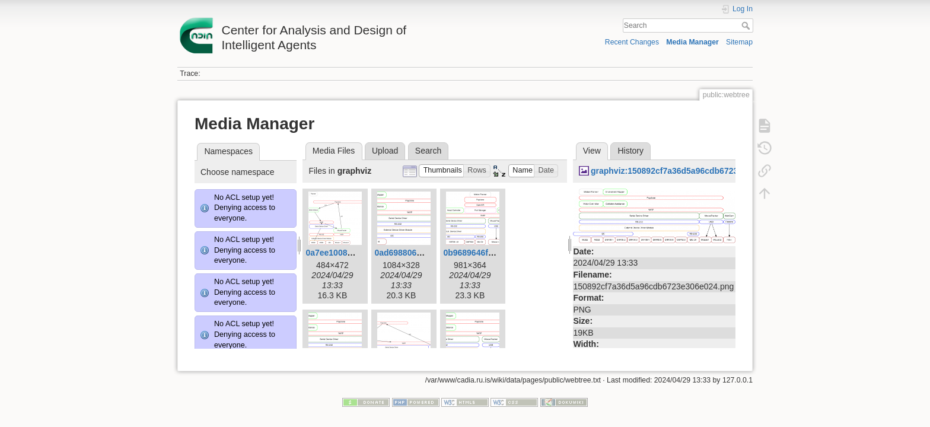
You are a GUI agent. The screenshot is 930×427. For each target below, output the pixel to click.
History (630, 150)
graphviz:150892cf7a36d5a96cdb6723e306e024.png (691, 171)
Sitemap (739, 42)
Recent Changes (632, 42)
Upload (385, 150)
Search (747, 25)
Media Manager (692, 42)
